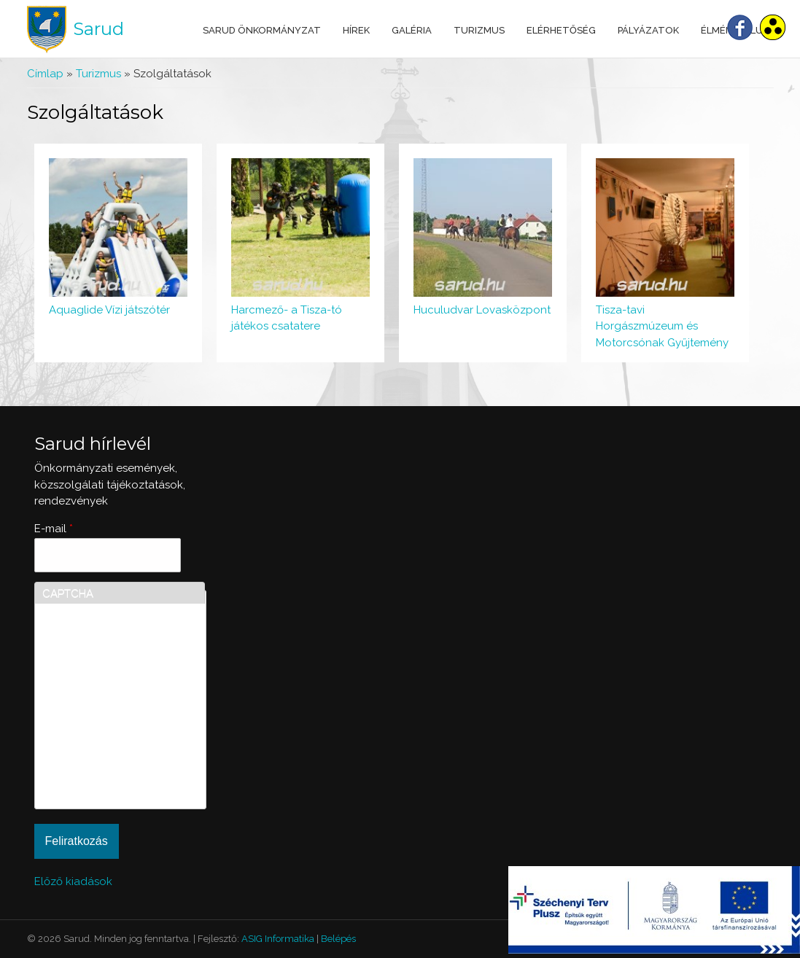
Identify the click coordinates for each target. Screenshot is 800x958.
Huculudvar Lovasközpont (482, 309)
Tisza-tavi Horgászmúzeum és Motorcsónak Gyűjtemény (662, 326)
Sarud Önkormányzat (262, 30)
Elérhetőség (561, 30)
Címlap (45, 73)
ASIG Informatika (277, 938)
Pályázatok (648, 30)
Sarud (98, 28)
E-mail (53, 528)
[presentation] (102, 748)
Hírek (356, 30)
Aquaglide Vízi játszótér (109, 309)
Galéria (412, 30)
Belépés (338, 938)
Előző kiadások (73, 881)
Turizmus (479, 30)
